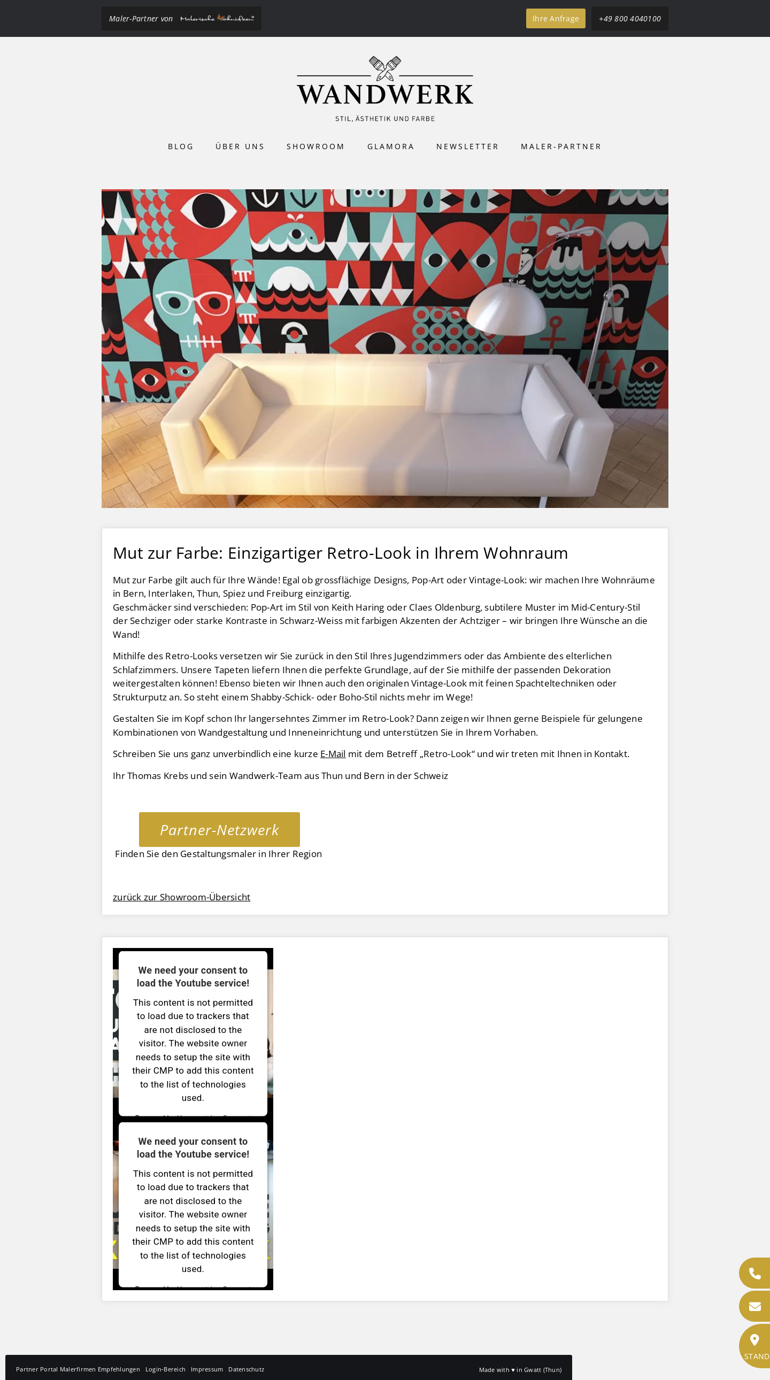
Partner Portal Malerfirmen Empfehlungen (78, 1369)
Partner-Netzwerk (219, 829)
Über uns (240, 146)
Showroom (316, 146)
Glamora (391, 146)
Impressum (207, 1369)
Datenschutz (246, 1369)
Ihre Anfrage (556, 18)
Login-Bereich (165, 1369)
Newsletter (467, 146)
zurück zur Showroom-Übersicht (181, 897)
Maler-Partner (561, 146)
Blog (181, 146)
